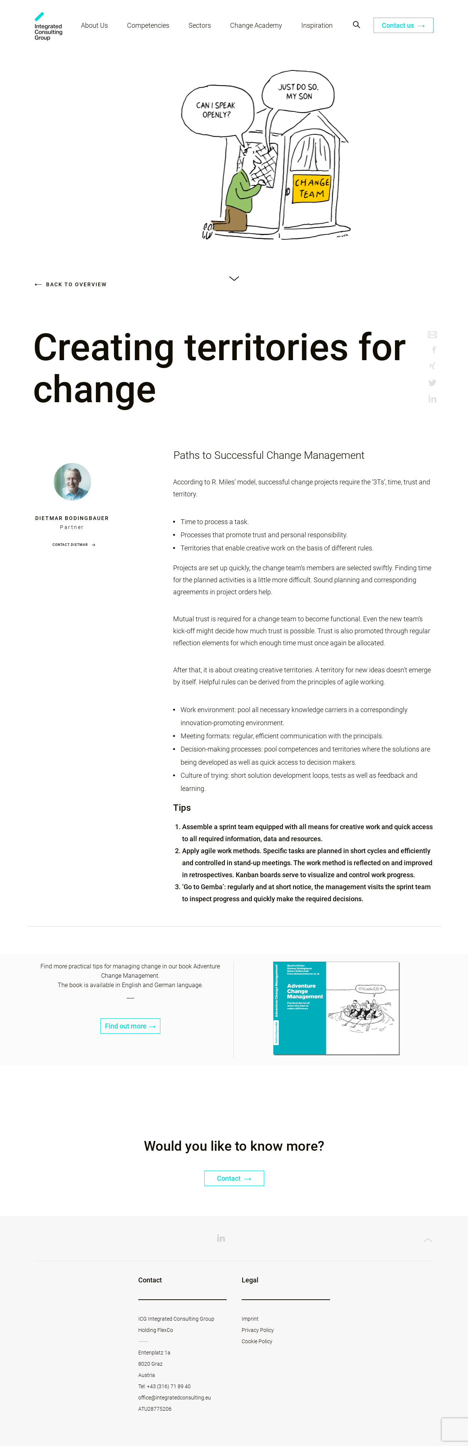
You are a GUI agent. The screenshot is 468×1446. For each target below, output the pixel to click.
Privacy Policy (258, 1330)
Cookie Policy (257, 1341)
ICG (48, 26)
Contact (234, 1178)
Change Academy (256, 25)
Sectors (199, 25)
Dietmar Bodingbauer (72, 518)
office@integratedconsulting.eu (174, 1398)
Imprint (250, 1319)
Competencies (148, 25)
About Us (94, 25)
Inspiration (317, 25)
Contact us (403, 25)
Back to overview (71, 284)
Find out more (130, 1026)
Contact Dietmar (70, 545)
